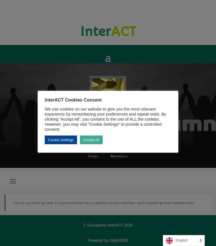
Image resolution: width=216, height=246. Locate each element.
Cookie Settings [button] (61, 140)
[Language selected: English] (184, 240)
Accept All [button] (91, 140)
